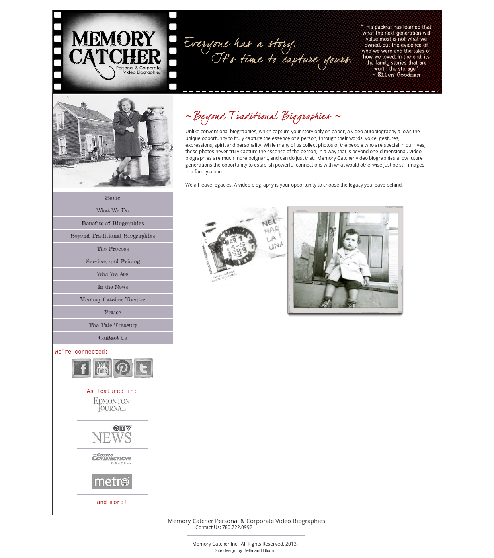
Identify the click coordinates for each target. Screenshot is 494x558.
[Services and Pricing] (113, 261)
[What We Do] (113, 210)
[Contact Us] (113, 338)
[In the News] (113, 287)
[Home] (113, 198)
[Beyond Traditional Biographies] (113, 236)
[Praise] (113, 312)
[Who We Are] (113, 274)
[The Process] (113, 249)
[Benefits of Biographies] (113, 223)
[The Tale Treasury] (113, 325)
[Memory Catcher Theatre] (113, 299)
